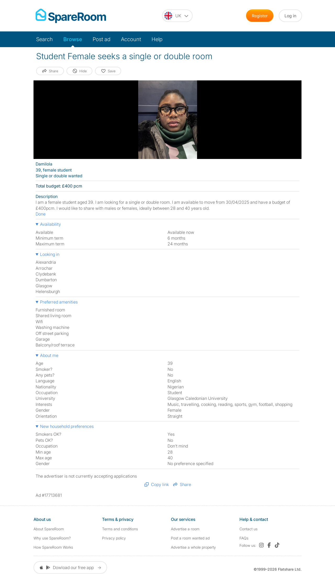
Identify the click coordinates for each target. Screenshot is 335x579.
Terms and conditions (120, 529)
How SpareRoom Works (53, 547)
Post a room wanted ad (190, 538)
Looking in (49, 254)
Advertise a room (185, 529)
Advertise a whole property (193, 547)
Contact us (248, 529)
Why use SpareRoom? (52, 538)
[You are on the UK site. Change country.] (177, 15)
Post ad (101, 39)
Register (260, 15)
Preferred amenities (59, 302)
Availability (50, 224)
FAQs (243, 538)
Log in (290, 15)
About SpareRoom (49, 529)
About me (49, 355)
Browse (72, 39)
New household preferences (67, 426)
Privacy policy (114, 538)
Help (157, 39)
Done (41, 214)
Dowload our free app (70, 567)
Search (44, 39)
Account (131, 39)
